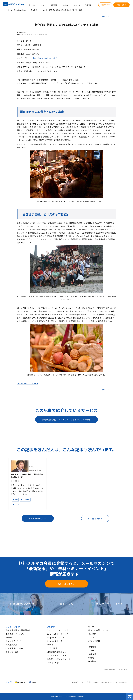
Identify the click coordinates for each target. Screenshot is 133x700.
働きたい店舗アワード (98, 630)
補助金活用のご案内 (14, 648)
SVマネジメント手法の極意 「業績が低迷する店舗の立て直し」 (27, 475)
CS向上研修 (52, 648)
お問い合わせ (121, 5)
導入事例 (54, 5)
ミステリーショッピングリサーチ (61, 630)
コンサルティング (13, 641)
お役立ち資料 (105, 5)
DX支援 (9, 637)
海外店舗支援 (11, 644)
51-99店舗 (25, 500)
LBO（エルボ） (54, 662)
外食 (43, 10)
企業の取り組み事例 (22, 604)
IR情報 (91, 657)
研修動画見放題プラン (57, 651)
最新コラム (66, 604)
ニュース (77, 5)
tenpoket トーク (55, 641)
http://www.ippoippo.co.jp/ (45, 58)
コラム (65, 5)
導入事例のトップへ (38, 518)
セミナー (43, 5)
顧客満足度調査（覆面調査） (18, 630)
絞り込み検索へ (95, 518)
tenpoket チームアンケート (59, 633)
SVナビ (16, 504)
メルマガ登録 (68, 583)
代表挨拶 (92, 654)
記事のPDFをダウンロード (27, 383)
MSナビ (34, 682)
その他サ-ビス (12, 651)
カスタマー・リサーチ (57, 655)
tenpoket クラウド (56, 637)
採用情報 (92, 661)
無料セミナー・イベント (111, 604)
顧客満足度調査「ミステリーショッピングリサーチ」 (66, 419)
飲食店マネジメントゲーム (59, 659)
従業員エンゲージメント (16, 633)
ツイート (105, 16)
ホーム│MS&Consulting (17, 10)
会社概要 (92, 646)
